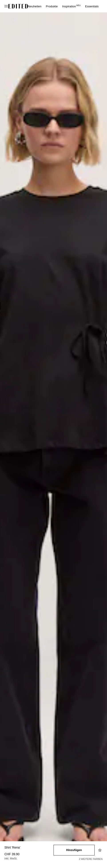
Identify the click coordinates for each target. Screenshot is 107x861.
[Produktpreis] (29, 857)
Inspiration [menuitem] (71, 6)
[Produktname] (29, 848)
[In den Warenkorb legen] (74, 850)
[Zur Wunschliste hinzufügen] (100, 850)
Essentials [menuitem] (92, 6)
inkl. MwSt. (10, 858)
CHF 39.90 (12, 854)
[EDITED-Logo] (18, 6)
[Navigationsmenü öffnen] (6, 6)
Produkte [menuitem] (52, 6)
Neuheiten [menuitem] (35, 6)
